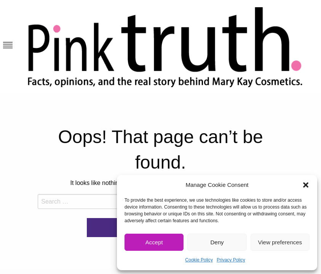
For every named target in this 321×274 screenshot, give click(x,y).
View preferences (280, 242)
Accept (154, 242)
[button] (306, 185)
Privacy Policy (231, 260)
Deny (217, 242)
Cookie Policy (199, 260)
